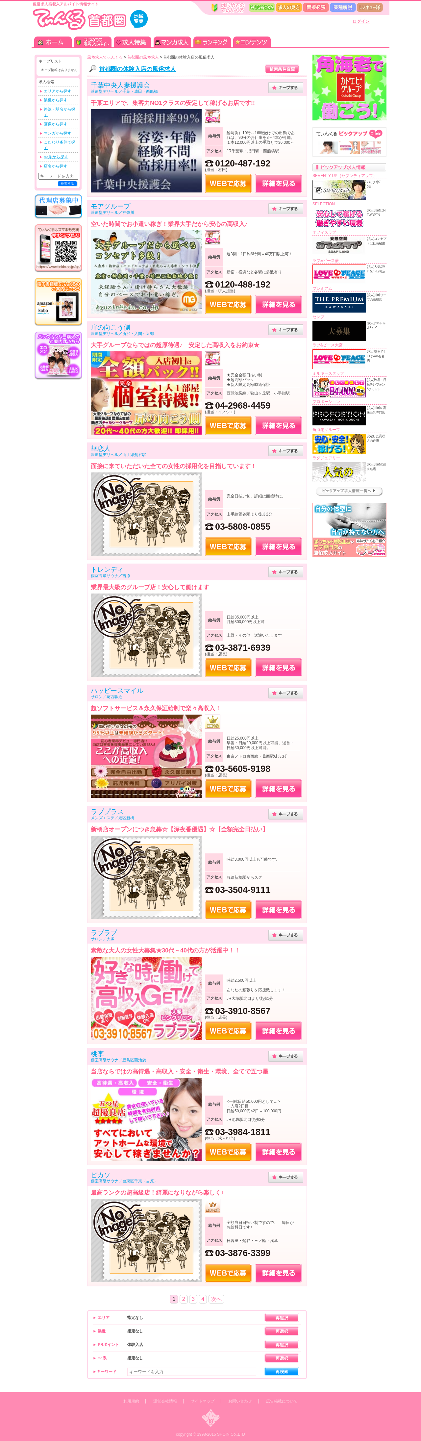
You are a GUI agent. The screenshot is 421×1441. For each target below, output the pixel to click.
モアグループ (110, 206)
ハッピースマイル (117, 690)
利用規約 (131, 1401)
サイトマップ (202, 1401)
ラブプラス (107, 811)
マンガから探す (57, 133)
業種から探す (55, 100)
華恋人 (101, 448)
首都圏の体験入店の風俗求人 (137, 69)
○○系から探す (56, 157)
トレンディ (107, 569)
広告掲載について (282, 1401)
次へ (216, 1299)
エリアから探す (57, 91)
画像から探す (55, 124)
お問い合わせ (240, 1401)
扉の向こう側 (110, 327)
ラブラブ (104, 932)
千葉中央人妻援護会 (120, 85)
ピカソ (101, 1174)
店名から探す (55, 166)
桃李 (97, 1053)
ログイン (361, 21)
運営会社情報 (165, 1401)
